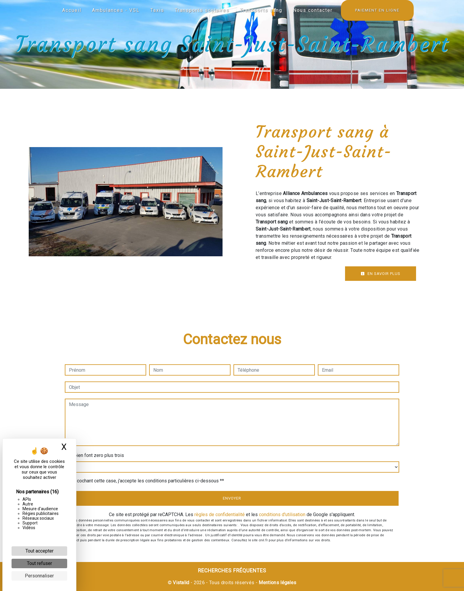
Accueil (71, 10)
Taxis (157, 10)
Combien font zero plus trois (94, 455)
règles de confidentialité (219, 514)
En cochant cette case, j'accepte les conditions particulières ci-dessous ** (147, 481)
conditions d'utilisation (282, 514)
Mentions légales (276, 582)
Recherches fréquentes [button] (232, 571)
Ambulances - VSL (116, 10)
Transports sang (261, 10)
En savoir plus (380, 273)
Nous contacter (313, 10)
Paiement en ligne (377, 10)
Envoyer (232, 498)
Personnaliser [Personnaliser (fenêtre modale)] (39, 576)
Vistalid (181, 582)
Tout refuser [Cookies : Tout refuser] (39, 563)
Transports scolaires (202, 10)
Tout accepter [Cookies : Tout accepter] (39, 551)
